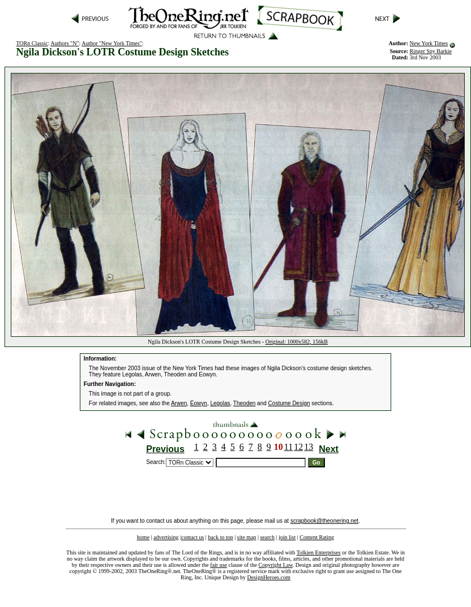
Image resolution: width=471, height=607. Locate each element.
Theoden (244, 403)
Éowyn (198, 403)
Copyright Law (276, 565)
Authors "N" (64, 43)
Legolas (220, 403)
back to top (220, 537)
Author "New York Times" (112, 43)
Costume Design (289, 403)
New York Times (429, 43)
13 (308, 447)
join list (287, 537)
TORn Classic (32, 43)
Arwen (179, 403)
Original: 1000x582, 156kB (297, 342)
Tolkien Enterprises (319, 552)
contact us (192, 537)
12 (298, 447)
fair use (218, 565)
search (267, 537)
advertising (165, 537)
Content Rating (316, 537)
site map (246, 537)
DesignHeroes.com (268, 577)
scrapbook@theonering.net (324, 521)
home (143, 537)
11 (288, 447)
